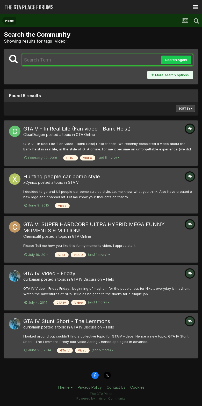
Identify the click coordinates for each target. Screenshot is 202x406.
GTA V (73, 182)
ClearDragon (34, 134)
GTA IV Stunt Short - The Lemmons (66, 321)
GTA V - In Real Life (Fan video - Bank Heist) (77, 129)
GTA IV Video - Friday (49, 273)
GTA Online (85, 134)
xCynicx (30, 182)
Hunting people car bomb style (61, 176)
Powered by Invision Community (101, 398)
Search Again (176, 60)
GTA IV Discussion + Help (92, 279)
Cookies (137, 387)
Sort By (185, 108)
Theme (65, 387)
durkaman (31, 279)
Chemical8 (32, 236)
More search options (170, 75)
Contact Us (116, 387)
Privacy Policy (90, 387)
